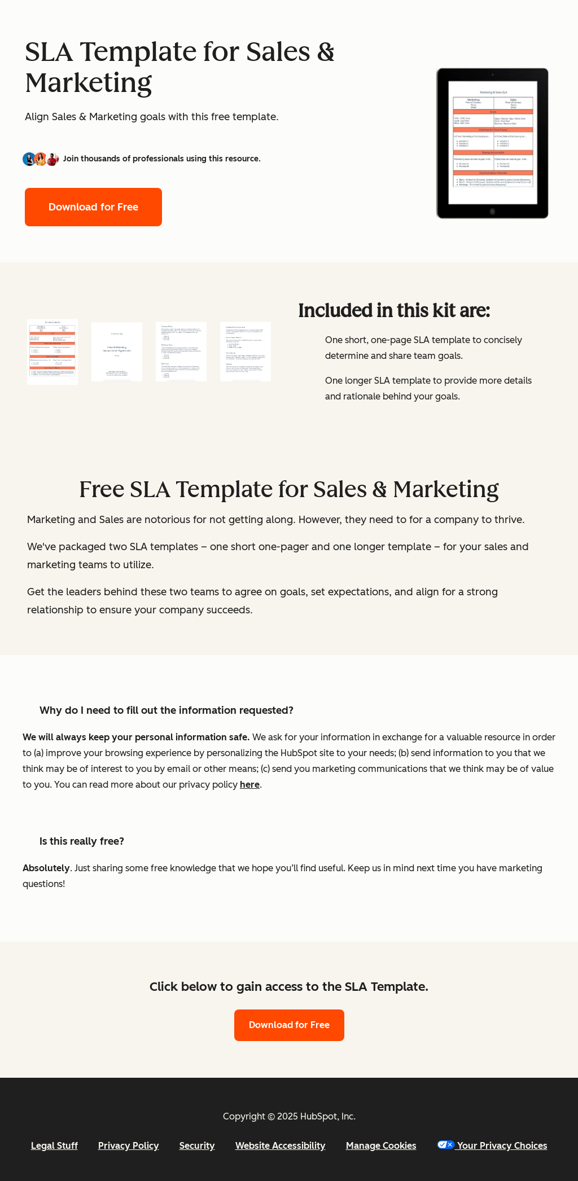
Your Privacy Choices (492, 1145)
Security (197, 1145)
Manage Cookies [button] (381, 1145)
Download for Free (93, 207)
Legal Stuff (54, 1145)
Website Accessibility (280, 1145)
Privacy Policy (128, 1145)
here (250, 784)
